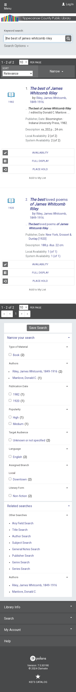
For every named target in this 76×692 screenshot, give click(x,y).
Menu (7, 6)
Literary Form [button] (16, 487)
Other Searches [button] (18, 515)
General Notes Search (26, 549)
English (18, 457)
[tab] (56, 71)
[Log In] (63, 4)
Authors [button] (13, 363)
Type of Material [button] (18, 346)
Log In (70, 4)
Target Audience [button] (18, 432)
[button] (56, 71)
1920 (16, 401)
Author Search (21, 536)
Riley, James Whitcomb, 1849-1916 (35, 371)
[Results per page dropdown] (23, 62)
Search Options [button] (16, 46)
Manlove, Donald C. (25, 378)
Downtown (20, 479)
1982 (16, 394)
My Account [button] (38, 630)
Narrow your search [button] (20, 338)
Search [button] (38, 618)
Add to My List (37, 177)
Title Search (20, 529)
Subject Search (22, 542)
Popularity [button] (14, 409)
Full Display (26, 161)
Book (16, 355)
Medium (18, 424)
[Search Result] (11, 95)
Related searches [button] (19, 506)
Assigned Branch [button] (19, 465)
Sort (5, 68)
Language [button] (15, 448)
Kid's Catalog (38, 680)
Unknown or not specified (29, 440)
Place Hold (25, 169)
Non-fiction (20, 496)
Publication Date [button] (18, 386)
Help (7, 641)
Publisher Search (23, 555)
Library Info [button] (38, 607)
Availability (25, 152)
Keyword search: (14, 30)
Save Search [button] (38, 328)
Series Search (21, 568)
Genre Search (21, 562)
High (16, 417)
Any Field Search (22, 523)
